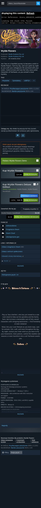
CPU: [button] (22, 466)
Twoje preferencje (35, 442)
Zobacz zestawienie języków (7, 442)
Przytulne (5, 82)
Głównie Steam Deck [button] (20, 463)
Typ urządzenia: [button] (7, 469)
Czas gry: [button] (5, 463)
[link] (16, 201)
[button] (20, 91)
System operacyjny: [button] (9, 466)
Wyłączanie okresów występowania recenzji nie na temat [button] (18, 458)
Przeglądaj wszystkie (30, 210)
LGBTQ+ (27, 82)
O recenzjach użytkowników (20, 442)
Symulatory (17, 82)
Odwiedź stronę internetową (13, 257)
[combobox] (21, 3)
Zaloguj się (5, 130)
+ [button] (33, 82)
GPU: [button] (30, 466)
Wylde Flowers (22, 190)
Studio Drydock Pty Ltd (16, 55)
